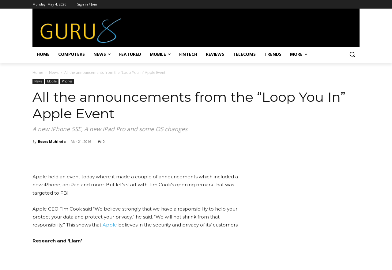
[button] (352, 54)
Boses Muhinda (52, 141)
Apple (110, 225)
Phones (67, 81)
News (53, 72)
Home (37, 72)
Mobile (52, 81)
